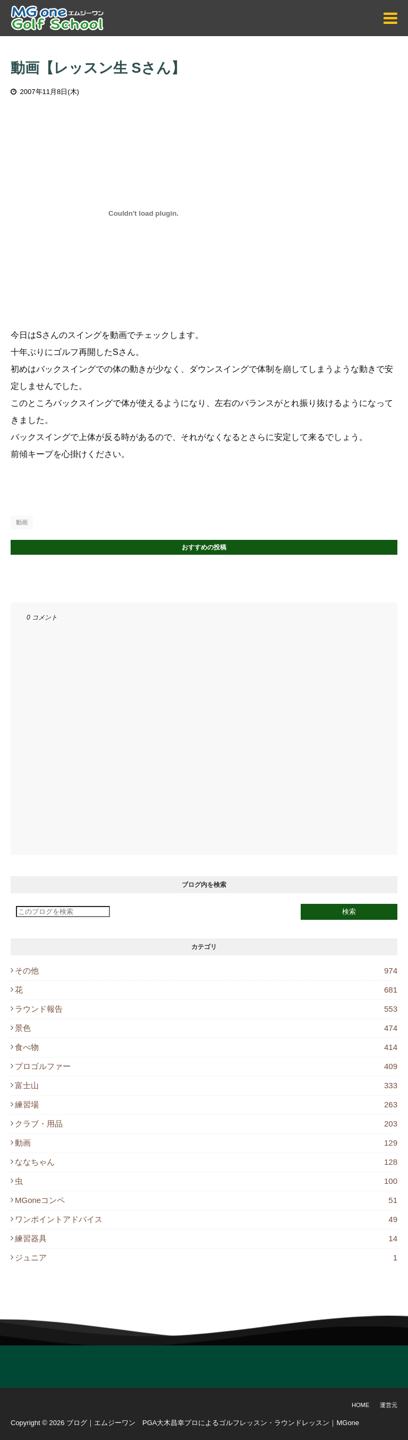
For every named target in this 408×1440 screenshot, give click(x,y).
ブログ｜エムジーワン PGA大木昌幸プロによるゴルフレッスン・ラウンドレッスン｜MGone (212, 1423)
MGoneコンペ (206, 1200)
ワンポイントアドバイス (206, 1219)
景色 (206, 1027)
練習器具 (206, 1238)
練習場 (206, 1104)
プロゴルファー (206, 1066)
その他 (206, 970)
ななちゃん (206, 1161)
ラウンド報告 (206, 1008)
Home (360, 1405)
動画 (22, 522)
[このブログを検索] (63, 911)
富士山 (206, 1085)
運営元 (388, 1405)
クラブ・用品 (206, 1123)
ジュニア (206, 1257)
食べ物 (206, 1047)
